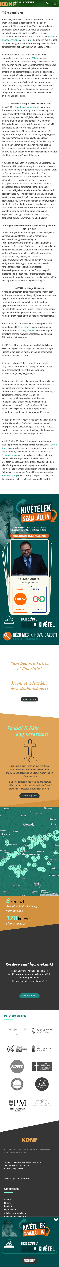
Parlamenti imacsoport (41, 1098)
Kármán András (29, 579)
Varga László (24, 327)
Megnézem (29, 1261)
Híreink (7, 1203)
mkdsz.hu (42, 1061)
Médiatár (8, 1206)
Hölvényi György (10, 475)
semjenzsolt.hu (17, 1026)
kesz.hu (17, 1079)
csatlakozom (29, 699)
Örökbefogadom (29, 795)
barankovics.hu (42, 1026)
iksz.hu (17, 1043)
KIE (31, 40)
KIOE (24, 40)
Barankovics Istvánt (29, 107)
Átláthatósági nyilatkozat (15, 1216)
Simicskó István (10, 455)
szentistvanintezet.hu (42, 1079)
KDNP (30, 1139)
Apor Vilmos (33, 58)
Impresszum (10, 1209)
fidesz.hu (17, 1061)
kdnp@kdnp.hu (16, 1168)
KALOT (40, 36)
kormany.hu (42, 1043)
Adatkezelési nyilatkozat (15, 1213)
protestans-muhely (17, 1100)
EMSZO (51, 36)
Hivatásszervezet (10, 40)
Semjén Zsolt (27, 330)
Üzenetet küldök (29, 995)
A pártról (8, 1199)
